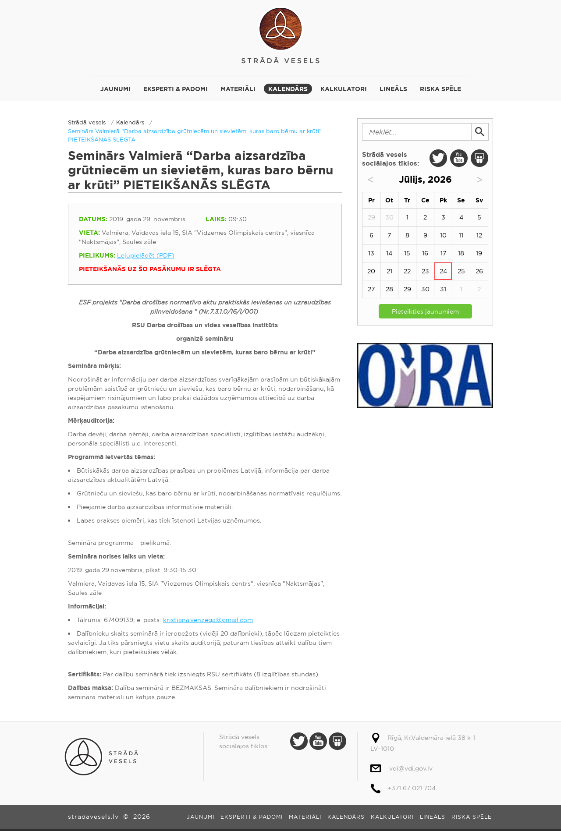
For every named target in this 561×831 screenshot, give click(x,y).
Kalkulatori (343, 89)
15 (407, 253)
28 (389, 289)
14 (389, 253)
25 (461, 271)
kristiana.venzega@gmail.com (208, 620)
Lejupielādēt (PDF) (145, 255)
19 (479, 253)
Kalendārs (288, 89)
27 (371, 289)
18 (461, 253)
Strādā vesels (280, 34)
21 (389, 271)
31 (443, 289)
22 (407, 271)
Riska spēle (440, 89)
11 (461, 235)
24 (443, 271)
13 (371, 253)
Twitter (438, 158)
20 (371, 271)
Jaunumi (115, 89)
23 (425, 271)
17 (443, 253)
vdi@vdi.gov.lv (411, 768)
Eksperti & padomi (175, 89)
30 (425, 289)
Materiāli (238, 89)
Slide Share (479, 158)
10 (443, 235)
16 (425, 253)
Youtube (459, 158)
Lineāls (393, 89)
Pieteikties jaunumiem (425, 311)
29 (407, 289)
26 (479, 271)
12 (479, 235)
